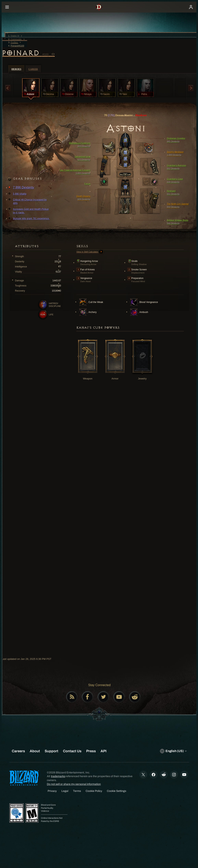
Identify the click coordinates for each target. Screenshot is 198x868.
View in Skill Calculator (89, 252)
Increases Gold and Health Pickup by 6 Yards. (29, 210)
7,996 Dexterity (21, 187)
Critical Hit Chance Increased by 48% (28, 201)
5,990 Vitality (18, 194)
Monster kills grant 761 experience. (29, 218)
